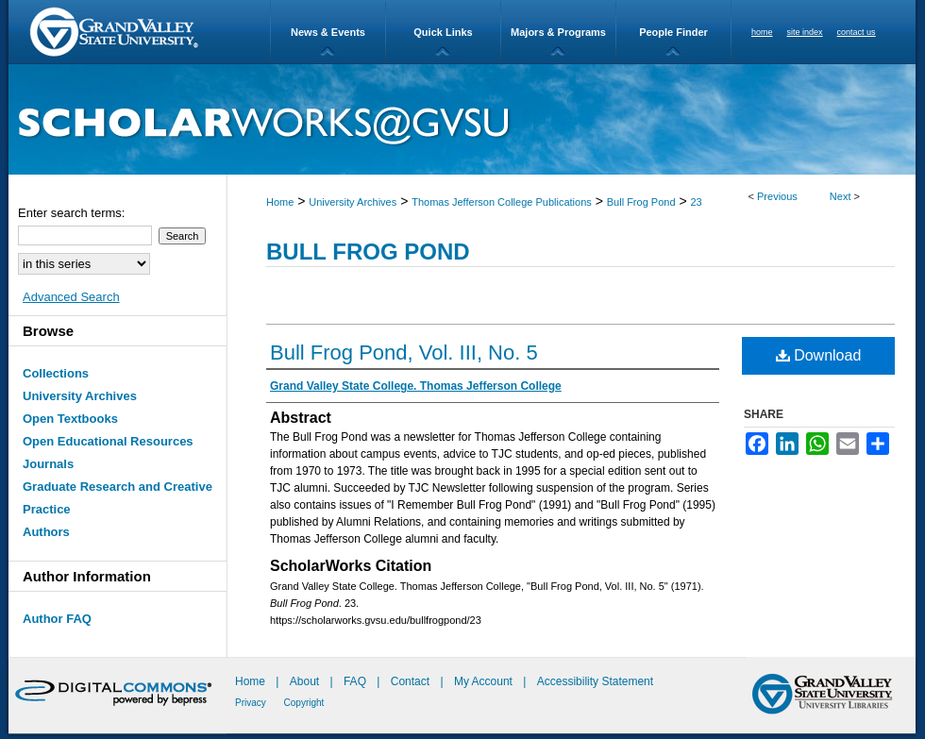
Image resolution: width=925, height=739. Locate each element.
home (762, 32)
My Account (484, 681)
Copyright (304, 702)
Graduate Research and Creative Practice (117, 497)
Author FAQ (57, 619)
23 (695, 202)
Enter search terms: (71, 213)
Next (840, 196)
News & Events (328, 32)
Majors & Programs (558, 32)
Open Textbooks (70, 418)
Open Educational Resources (108, 441)
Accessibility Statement (595, 681)
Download (819, 355)
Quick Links (442, 32)
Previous (777, 196)
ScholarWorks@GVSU (462, 119)
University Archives (352, 202)
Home (280, 202)
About (306, 681)
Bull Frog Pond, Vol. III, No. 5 (404, 352)
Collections (56, 373)
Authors (46, 532)
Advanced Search (71, 297)
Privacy (252, 702)
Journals (48, 464)
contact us (856, 32)
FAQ (356, 681)
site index (805, 32)
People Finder (673, 32)
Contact (410, 681)
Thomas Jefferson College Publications (502, 202)
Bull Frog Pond (641, 202)
